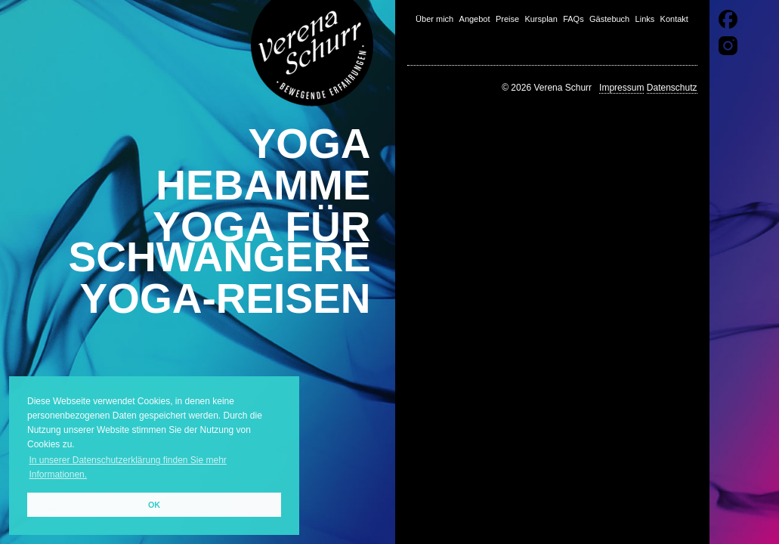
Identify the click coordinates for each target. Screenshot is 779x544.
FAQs (573, 18)
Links (645, 18)
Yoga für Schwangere (220, 241)
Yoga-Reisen (224, 298)
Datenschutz (672, 87)
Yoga (310, 143)
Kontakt (674, 18)
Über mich (434, 18)
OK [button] (154, 504)
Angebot (474, 18)
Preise (507, 18)
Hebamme (263, 185)
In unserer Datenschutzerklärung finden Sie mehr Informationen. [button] (127, 467)
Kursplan (540, 18)
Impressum (621, 87)
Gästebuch (609, 18)
